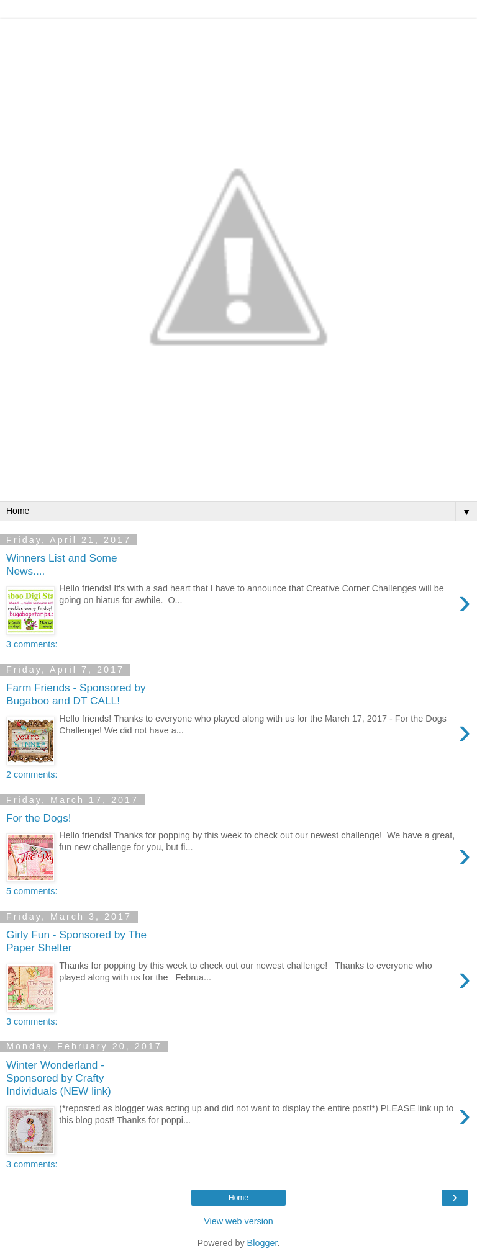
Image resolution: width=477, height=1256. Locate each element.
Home (238, 1197)
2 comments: (31, 774)
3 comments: (31, 644)
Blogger (262, 1243)
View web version (238, 1221)
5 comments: (31, 891)
